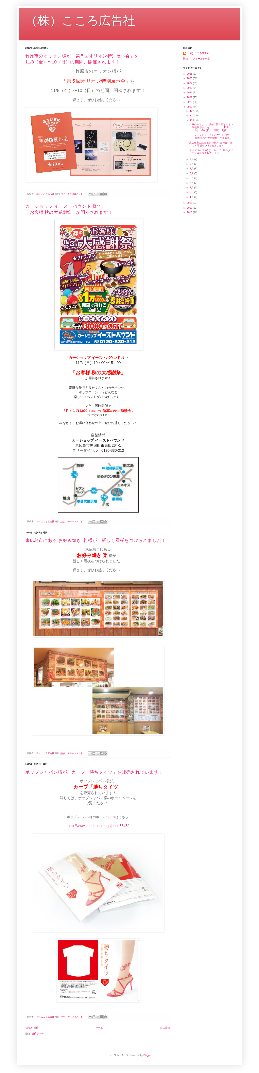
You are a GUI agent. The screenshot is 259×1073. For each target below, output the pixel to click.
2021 (190, 97)
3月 (192, 187)
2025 (190, 78)
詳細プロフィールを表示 (196, 58)
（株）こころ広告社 (80, 20)
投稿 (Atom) (38, 1033)
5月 (192, 178)
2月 (192, 192)
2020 (190, 102)
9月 (192, 159)
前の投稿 (165, 1027)
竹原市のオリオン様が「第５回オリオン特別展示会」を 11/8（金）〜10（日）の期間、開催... (211, 127)
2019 (190, 107)
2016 (190, 212)
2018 (190, 203)
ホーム (99, 1027)
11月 (193, 115)
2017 (190, 207)
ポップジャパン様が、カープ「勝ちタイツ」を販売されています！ (94, 772)
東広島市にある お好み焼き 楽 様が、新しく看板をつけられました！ (95, 540)
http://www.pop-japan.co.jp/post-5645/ (98, 826)
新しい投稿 (32, 1027)
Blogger (147, 1055)
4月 (192, 182)
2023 (190, 88)
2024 (190, 83)
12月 (193, 111)
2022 (190, 92)
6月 (192, 173)
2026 (190, 73)
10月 (193, 120)
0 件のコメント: (76, 194)
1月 (192, 197)
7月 (192, 168)
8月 (192, 163)
